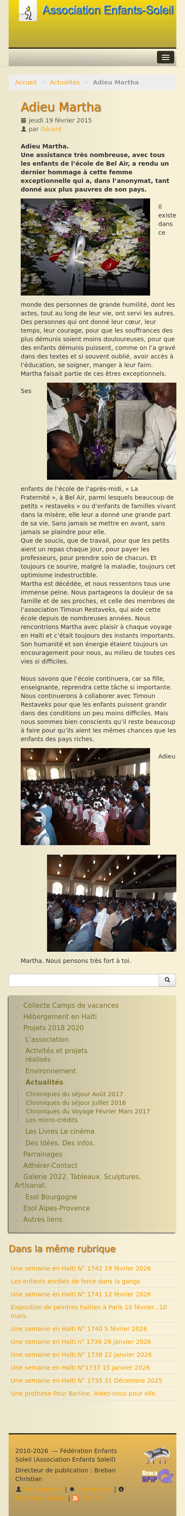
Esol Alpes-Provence (56, 1208)
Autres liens (42, 1219)
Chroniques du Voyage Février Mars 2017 (88, 1111)
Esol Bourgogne (51, 1197)
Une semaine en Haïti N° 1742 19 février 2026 (81, 1268)
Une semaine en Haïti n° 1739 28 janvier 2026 (81, 1341)
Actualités (65, 82)
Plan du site (90, 1489)
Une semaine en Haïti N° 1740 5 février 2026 (79, 1328)
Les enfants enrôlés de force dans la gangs (75, 1281)
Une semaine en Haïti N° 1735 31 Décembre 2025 (87, 1380)
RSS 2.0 (88, 1497)
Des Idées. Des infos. (60, 1143)
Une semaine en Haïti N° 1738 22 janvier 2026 (81, 1354)
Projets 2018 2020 (53, 1028)
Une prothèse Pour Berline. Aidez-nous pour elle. (84, 1393)
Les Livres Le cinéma (59, 1131)
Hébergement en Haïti (60, 1017)
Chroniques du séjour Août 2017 (74, 1094)
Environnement (50, 1071)
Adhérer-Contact (50, 1166)
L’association (47, 1040)
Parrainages (43, 1154)
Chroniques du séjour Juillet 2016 (76, 1102)
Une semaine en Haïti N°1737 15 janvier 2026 (80, 1367)
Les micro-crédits (52, 1120)
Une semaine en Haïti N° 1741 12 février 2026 (81, 1294)
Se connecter (39, 1489)
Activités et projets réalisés (56, 1055)
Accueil (26, 82)
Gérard (51, 129)
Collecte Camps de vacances (71, 1006)
